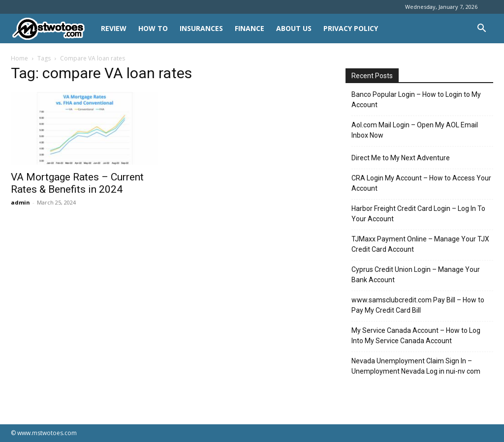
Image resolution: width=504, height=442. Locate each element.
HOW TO (153, 28)
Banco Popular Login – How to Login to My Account (416, 99)
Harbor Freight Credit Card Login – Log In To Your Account (418, 214)
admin (20, 202)
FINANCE (249, 28)
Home (19, 58)
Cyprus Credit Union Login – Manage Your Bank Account (415, 274)
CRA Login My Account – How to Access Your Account (421, 183)
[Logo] (53, 29)
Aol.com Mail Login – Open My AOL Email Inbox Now (414, 130)
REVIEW (113, 28)
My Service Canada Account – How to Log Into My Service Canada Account (415, 335)
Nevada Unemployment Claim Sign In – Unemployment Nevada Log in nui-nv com (415, 366)
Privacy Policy (350, 28)
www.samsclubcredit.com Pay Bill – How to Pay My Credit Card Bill (417, 305)
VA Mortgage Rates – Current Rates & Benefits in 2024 (77, 183)
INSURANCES (201, 28)
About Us (294, 28)
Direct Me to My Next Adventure (400, 158)
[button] (481, 29)
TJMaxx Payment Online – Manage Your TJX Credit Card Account (420, 244)
